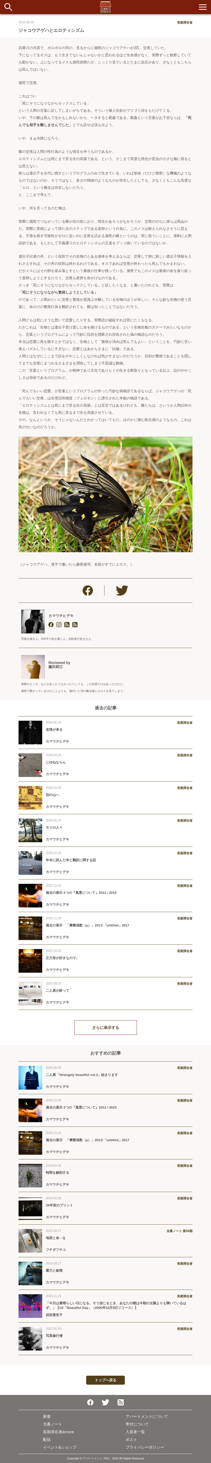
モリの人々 (54, 827)
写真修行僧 (54, 1336)
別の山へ (52, 795)
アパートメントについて (147, 1416)
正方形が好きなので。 (62, 958)
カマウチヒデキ (61, 616)
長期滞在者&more (58, 1432)
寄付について (137, 1424)
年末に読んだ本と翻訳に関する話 (71, 860)
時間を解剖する (57, 1173)
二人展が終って (57, 990)
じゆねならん (56, 762)
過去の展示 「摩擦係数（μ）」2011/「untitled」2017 (87, 925)
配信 (47, 1439)
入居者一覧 (135, 1432)
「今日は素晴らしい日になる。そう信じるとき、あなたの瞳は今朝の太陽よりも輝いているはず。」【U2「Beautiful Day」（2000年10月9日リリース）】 (116, 1305)
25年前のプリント (59, 1205)
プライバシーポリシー (145, 1447)
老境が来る (54, 730)
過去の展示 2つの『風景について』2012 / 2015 (81, 893)
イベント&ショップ (59, 1447)
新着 (47, 1416)
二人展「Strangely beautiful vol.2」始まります (82, 1075)
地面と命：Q (55, 1238)
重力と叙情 (54, 1270)
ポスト (131, 1439)
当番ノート (52, 1424)
